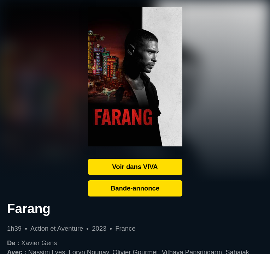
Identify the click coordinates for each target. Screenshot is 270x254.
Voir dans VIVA (135, 166)
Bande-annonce (135, 188)
